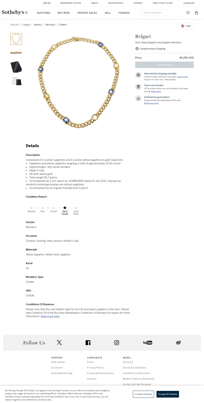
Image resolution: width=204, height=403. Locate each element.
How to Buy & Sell (163, 3)
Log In (46, 3)
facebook (88, 342)
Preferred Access (70, 3)
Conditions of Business (136, 373)
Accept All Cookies (167, 394)
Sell (108, 13)
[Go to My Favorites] (187, 13)
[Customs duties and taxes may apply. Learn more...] (182, 76)
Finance (124, 13)
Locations (57, 367)
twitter (59, 342)
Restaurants (116, 3)
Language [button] (189, 3)
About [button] (94, 3)
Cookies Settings (143, 394)
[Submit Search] (179, 12)
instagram (116, 342)
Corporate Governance (100, 373)
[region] (102, 394)
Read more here (50, 316)
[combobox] (161, 13)
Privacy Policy (95, 367)
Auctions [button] (43, 13)
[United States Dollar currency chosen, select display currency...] (186, 26)
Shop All (14, 24)
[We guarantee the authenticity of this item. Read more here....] (151, 103)
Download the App (62, 373)
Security (128, 362)
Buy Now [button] (64, 13)
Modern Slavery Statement (138, 379)
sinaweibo (178, 343)
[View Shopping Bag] (196, 13)
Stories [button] (138, 3)
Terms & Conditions (134, 367)
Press (90, 362)
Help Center (58, 362)
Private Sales (87, 13)
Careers (92, 379)
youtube (147, 343)
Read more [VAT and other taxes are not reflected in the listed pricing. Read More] (156, 91)
